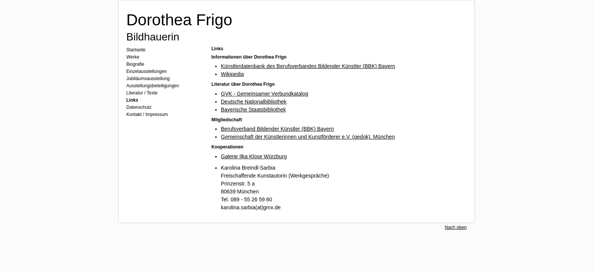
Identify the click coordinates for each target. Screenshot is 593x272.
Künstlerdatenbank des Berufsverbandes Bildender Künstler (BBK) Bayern (308, 66)
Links (132, 100)
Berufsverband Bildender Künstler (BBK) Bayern (277, 129)
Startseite (136, 50)
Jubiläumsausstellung (148, 78)
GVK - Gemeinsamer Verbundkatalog (264, 94)
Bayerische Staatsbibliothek (253, 110)
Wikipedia (232, 74)
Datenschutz (139, 107)
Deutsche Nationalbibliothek (254, 102)
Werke (132, 57)
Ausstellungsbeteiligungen (152, 85)
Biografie (135, 64)
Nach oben (456, 227)
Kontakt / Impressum (147, 114)
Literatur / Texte (142, 93)
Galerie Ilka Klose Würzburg (254, 156)
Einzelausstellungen (146, 71)
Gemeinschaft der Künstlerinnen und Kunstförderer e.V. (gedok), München (308, 137)
